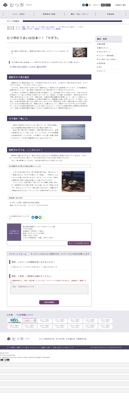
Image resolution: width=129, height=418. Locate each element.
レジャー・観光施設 (106, 55)
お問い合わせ (57, 347)
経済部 (37, 29)
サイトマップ (34, 347)
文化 (100, 67)
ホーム (18, 27)
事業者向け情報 (49, 14)
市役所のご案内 (120, 5)
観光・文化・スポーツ (80, 14)
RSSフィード (69, 347)
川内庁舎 (61, 339)
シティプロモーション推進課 (50, 29)
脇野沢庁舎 (82, 339)
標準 (103, 5)
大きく (108, 5)
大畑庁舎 (71, 339)
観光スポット (104, 48)
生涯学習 (102, 63)
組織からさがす (27, 29)
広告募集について (25, 314)
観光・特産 (102, 39)
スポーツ (102, 71)
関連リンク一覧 (22, 347)
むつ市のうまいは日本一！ (48, 27)
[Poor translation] (7, 360)
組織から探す (46, 347)
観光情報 (102, 44)
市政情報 (110, 14)
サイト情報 (10, 347)
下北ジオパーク (104, 52)
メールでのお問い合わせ (79, 243)
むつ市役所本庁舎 (48, 339)
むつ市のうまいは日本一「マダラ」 (28, 66)
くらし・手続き (18, 14)
